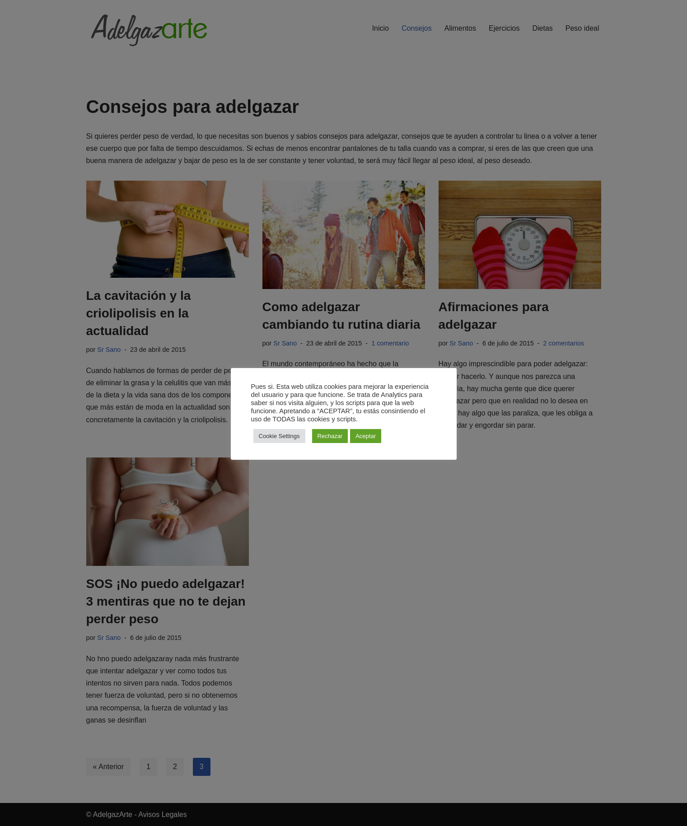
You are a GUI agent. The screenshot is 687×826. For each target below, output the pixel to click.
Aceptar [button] (365, 436)
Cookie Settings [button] (279, 436)
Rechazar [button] (330, 436)
